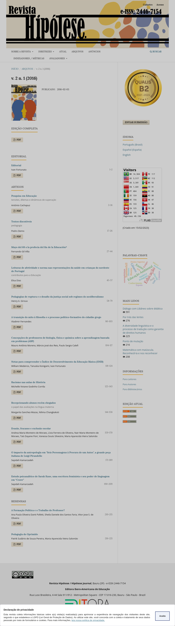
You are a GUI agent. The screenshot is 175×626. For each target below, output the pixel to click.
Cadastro (148, 4)
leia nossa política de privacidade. (88, 620)
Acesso (160, 4)
